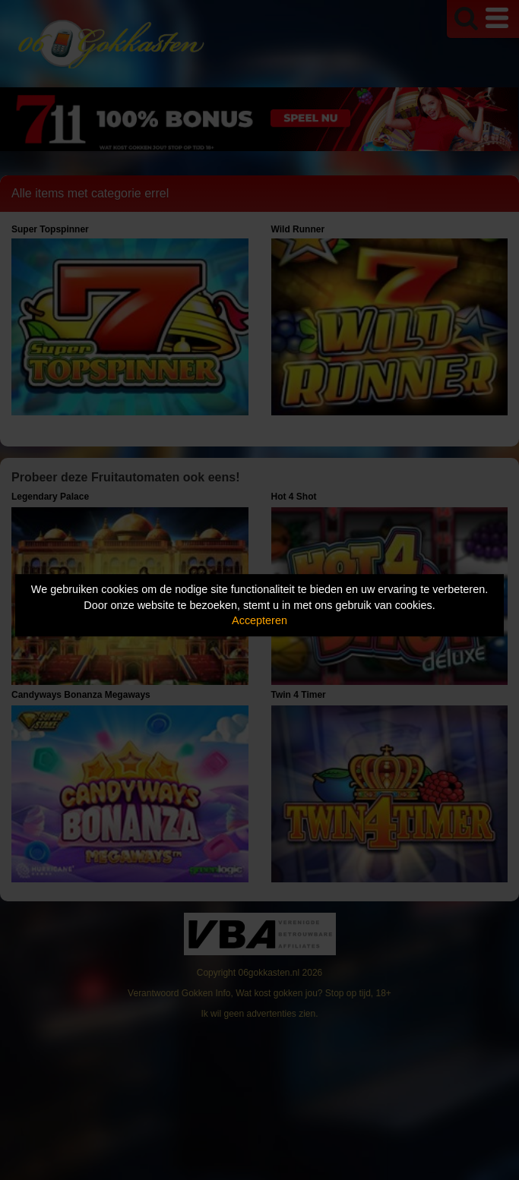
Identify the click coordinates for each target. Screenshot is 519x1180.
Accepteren (259, 620)
